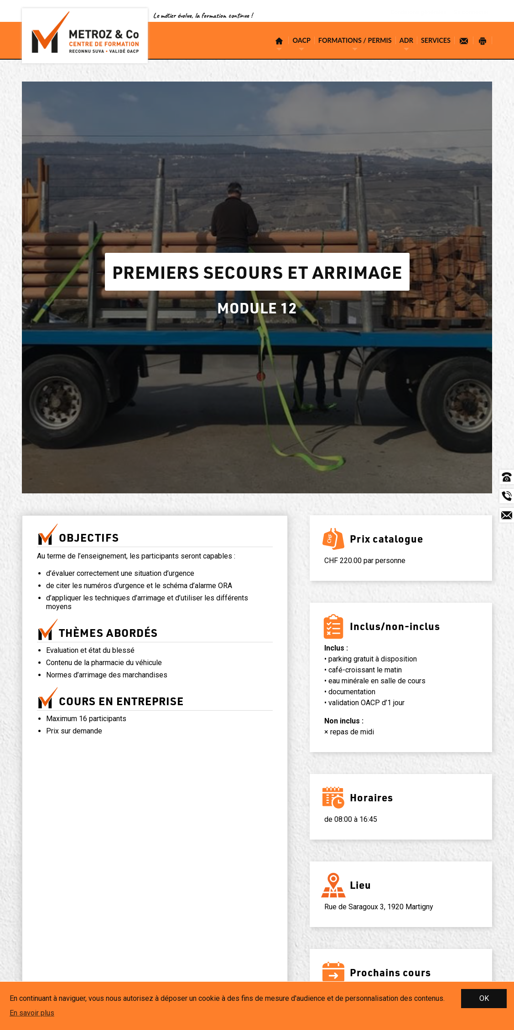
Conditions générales (414, 13)
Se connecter (469, 13)
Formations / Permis (355, 40)
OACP (301, 40)
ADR (406, 40)
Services (436, 40)
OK (484, 998)
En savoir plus (32, 1013)
